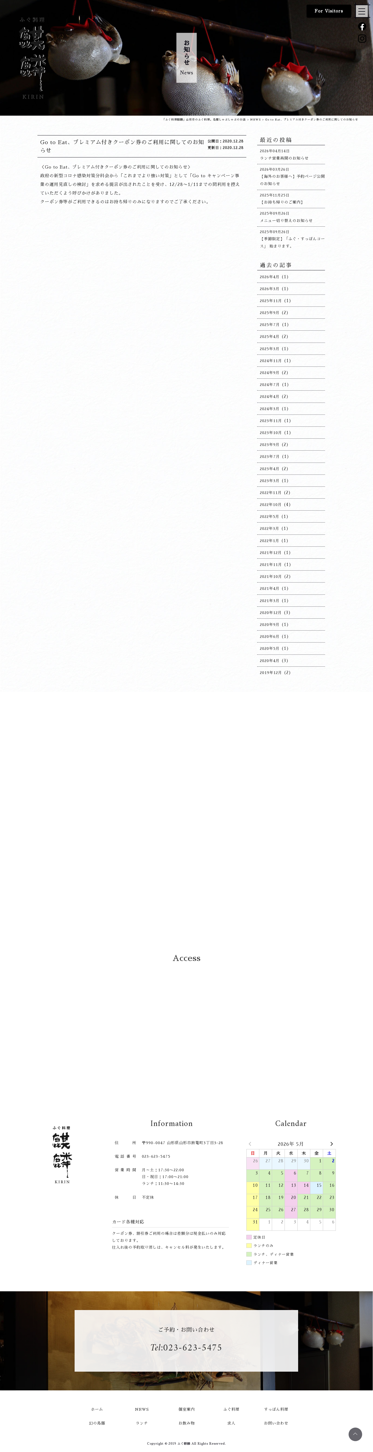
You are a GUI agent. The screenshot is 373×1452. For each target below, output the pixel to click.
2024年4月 (270, 396)
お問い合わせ (276, 1423)
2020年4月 (270, 661)
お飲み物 (186, 1423)
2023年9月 (270, 445)
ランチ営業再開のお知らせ (284, 158)
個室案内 (186, 1409)
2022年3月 (269, 528)
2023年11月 (271, 421)
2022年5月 (269, 516)
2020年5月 (270, 648)
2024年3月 (270, 409)
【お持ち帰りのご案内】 (282, 202)
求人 (231, 1423)
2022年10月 (271, 505)
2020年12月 (271, 613)
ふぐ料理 (231, 1409)
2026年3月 (270, 289)
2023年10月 (271, 433)
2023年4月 (270, 469)
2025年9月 (270, 313)
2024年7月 (270, 385)
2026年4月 (270, 277)
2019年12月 (271, 673)
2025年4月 (270, 337)
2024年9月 (270, 373)
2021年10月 (271, 576)
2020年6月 (270, 636)
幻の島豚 (97, 1423)
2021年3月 (270, 601)
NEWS (142, 1409)
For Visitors (329, 11)
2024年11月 (271, 361)
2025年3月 (270, 349)
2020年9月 (270, 625)
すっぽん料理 (276, 1409)
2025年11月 (271, 301)
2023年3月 (270, 481)
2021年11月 (271, 565)
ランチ (142, 1423)
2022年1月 (269, 541)
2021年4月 (270, 588)
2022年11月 (271, 493)
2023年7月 (270, 456)
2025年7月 (270, 325)
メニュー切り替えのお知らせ (286, 221)
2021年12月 (271, 553)
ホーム (97, 1409)
